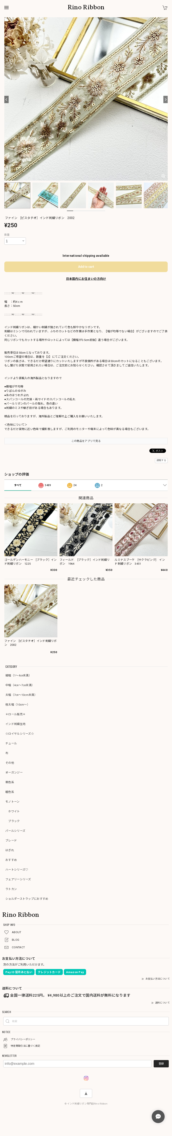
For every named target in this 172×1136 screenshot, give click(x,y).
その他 (9, 762)
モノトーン (12, 801)
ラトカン (11, 889)
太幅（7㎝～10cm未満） (21, 694)
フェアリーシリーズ (18, 879)
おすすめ (11, 860)
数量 (7, 234)
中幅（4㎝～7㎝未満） (19, 685)
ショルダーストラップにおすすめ (26, 898)
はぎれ (9, 850)
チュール (11, 743)
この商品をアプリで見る (86, 441)
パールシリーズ (15, 830)
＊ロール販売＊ (15, 714)
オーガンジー (14, 772)
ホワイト (12, 811)
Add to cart (86, 266)
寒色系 (9, 782)
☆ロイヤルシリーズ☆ (19, 733)
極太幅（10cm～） (17, 704)
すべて (18, 485)
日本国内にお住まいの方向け (86, 278)
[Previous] (6, 99)
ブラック (12, 821)
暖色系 (9, 792)
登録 (161, 1063)
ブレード (11, 840)
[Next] (165, 99)
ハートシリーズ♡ (16, 869)
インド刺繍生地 (15, 724)
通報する (161, 460)
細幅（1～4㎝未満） (18, 675)
